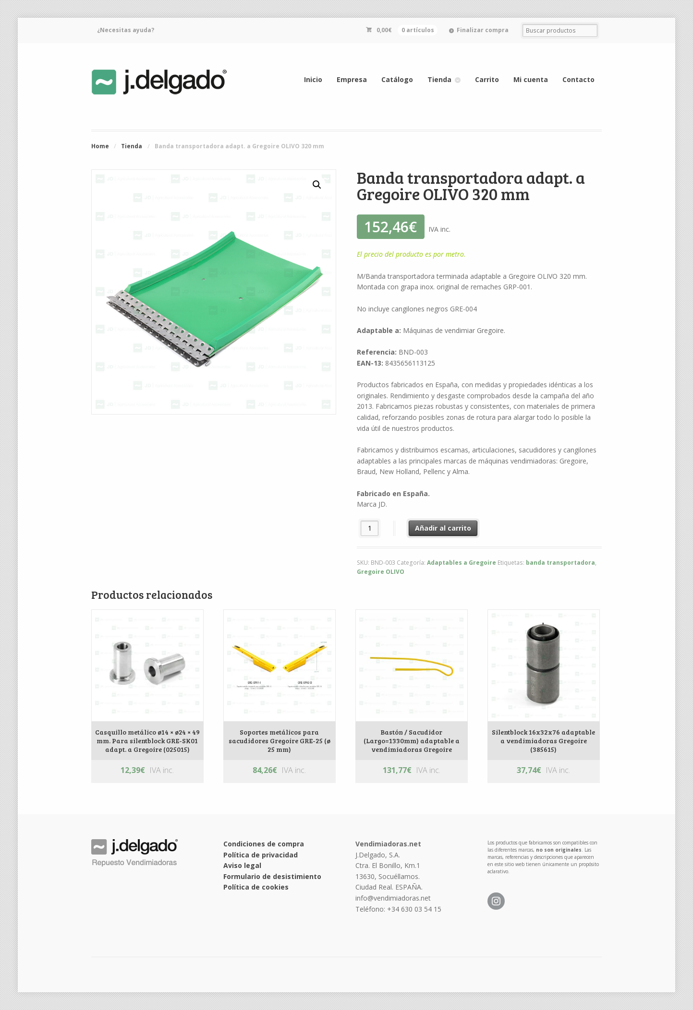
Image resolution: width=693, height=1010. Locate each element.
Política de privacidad (260, 854)
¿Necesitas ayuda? (125, 30)
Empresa (352, 79)
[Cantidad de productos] (369, 528)
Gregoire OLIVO (380, 572)
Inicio (313, 79)
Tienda (439, 79)
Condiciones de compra (263, 843)
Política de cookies (256, 886)
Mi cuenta (530, 79)
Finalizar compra (483, 30)
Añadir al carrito (443, 528)
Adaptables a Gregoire (461, 562)
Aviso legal (242, 865)
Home (100, 146)
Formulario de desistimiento (272, 876)
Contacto (578, 79)
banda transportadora (560, 562)
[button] (317, 184)
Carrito (487, 79)
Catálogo (397, 79)
